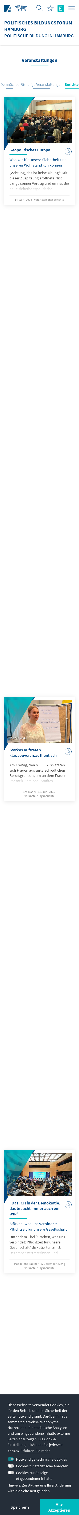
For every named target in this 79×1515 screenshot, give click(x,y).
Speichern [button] (20, 1507)
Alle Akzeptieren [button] (59, 1507)
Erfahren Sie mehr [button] (35, 1450)
